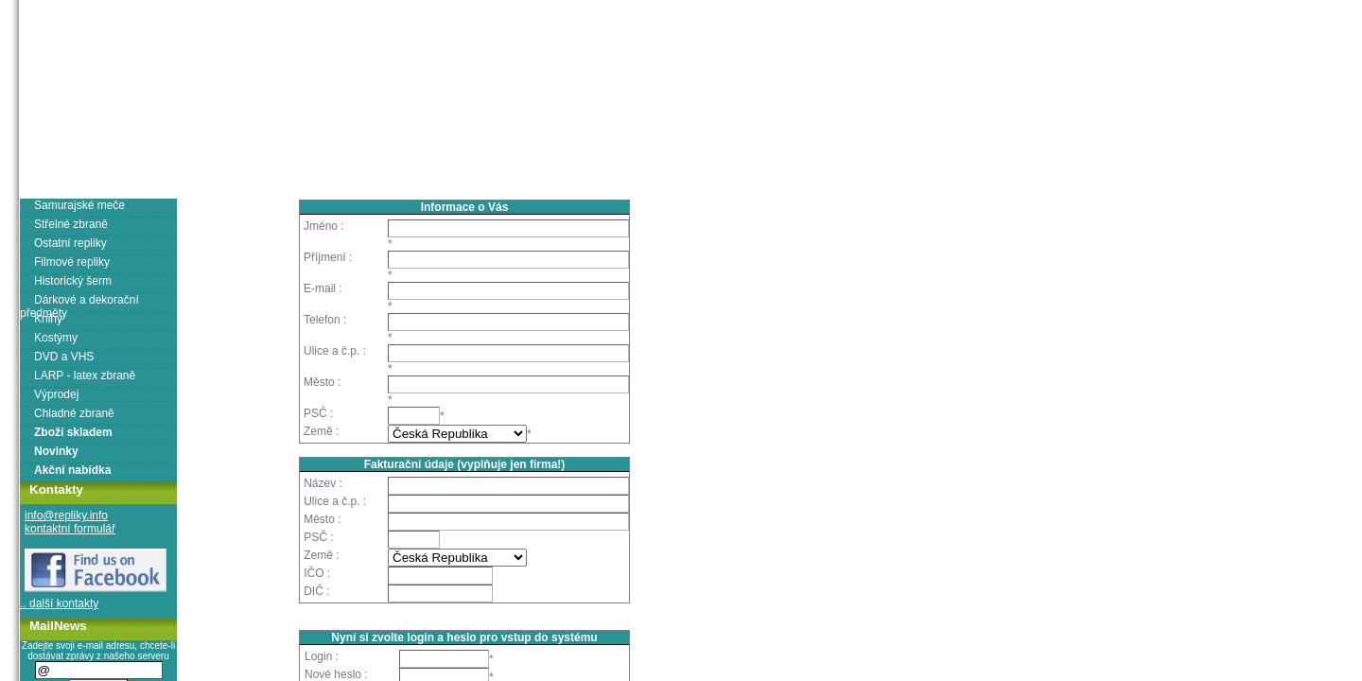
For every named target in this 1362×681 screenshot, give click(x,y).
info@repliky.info (66, 515)
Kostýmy (56, 337)
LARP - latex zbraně (84, 375)
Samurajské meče (79, 205)
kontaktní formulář (70, 528)
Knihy (48, 318)
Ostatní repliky (70, 243)
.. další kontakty (59, 603)
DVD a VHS (64, 356)
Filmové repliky (72, 262)
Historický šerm (73, 281)
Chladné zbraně (74, 413)
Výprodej (56, 394)
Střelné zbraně (71, 224)
